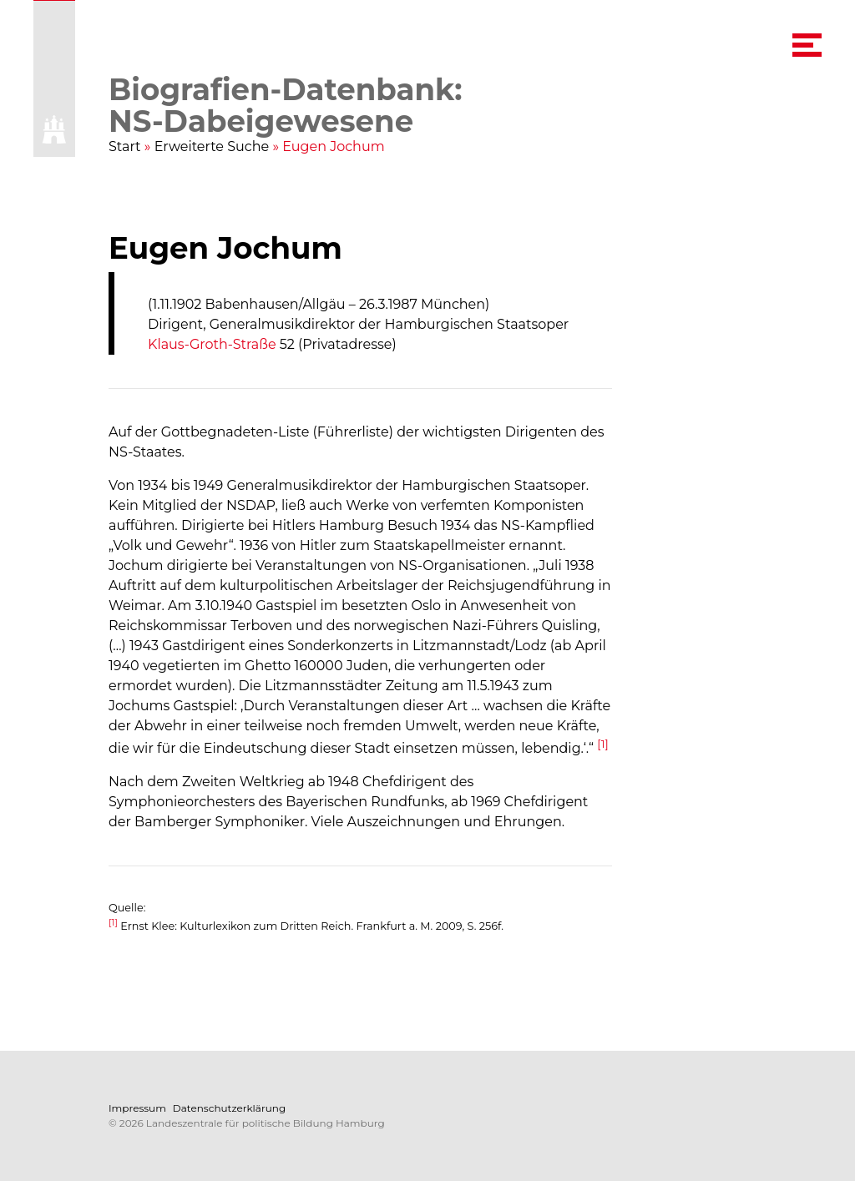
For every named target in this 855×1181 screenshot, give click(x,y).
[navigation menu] (807, 45)
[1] (603, 743)
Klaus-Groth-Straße (212, 344)
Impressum (137, 1108)
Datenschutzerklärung (229, 1108)
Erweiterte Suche (212, 146)
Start (125, 146)
